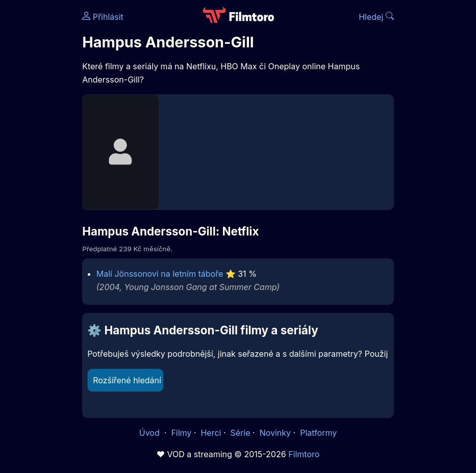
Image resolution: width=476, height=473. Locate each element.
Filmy (181, 433)
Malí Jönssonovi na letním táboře (159, 274)
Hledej (376, 17)
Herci (211, 433)
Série (240, 433)
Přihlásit (102, 17)
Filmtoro (303, 454)
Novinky (275, 433)
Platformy (318, 433)
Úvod (150, 433)
